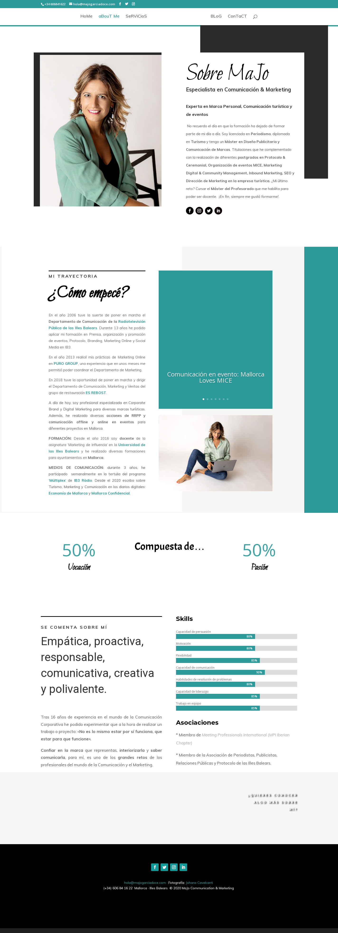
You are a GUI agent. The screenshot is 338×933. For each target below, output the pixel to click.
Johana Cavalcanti (199, 883)
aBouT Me (109, 16)
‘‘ (66, 480)
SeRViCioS (136, 16)
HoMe (86, 16)
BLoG (216, 16)
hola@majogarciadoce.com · (146, 883)
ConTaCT (237, 16)
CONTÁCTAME (280, 829)
